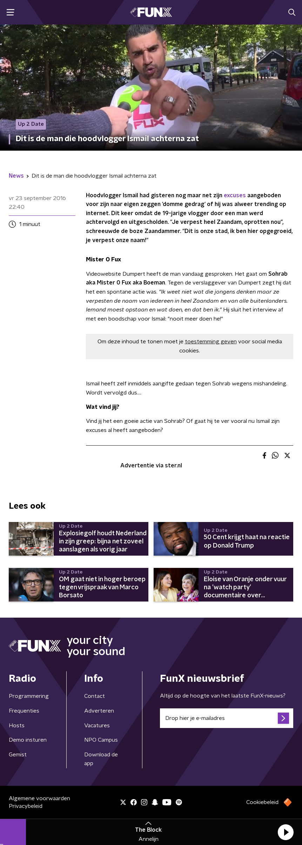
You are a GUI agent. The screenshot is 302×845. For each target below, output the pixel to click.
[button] (285, 832)
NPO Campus (101, 740)
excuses (235, 195)
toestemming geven (211, 341)
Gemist (18, 754)
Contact (94, 696)
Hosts (17, 725)
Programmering (29, 696)
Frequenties (24, 711)
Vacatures (97, 725)
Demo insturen (28, 740)
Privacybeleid (25, 806)
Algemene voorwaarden (39, 798)
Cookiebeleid (262, 802)
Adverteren (99, 711)
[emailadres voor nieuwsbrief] (227, 718)
